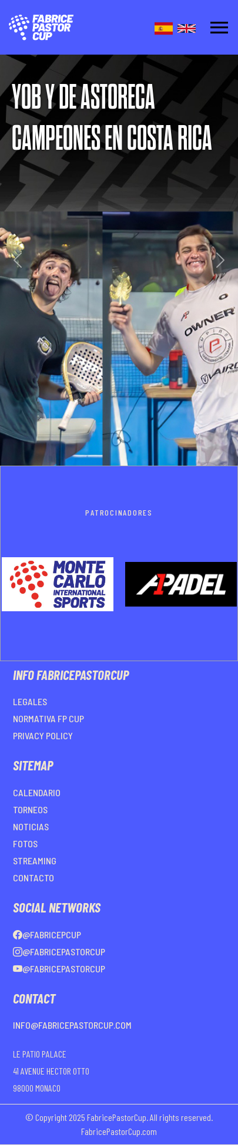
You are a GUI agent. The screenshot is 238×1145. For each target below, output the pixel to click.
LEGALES (30, 701)
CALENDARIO (37, 792)
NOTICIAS (31, 826)
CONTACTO (33, 877)
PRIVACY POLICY (43, 735)
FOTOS (25, 843)
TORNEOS (30, 809)
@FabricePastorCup (59, 951)
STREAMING (34, 860)
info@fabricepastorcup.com (72, 1024)
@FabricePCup (47, 934)
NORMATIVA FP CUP (48, 718)
